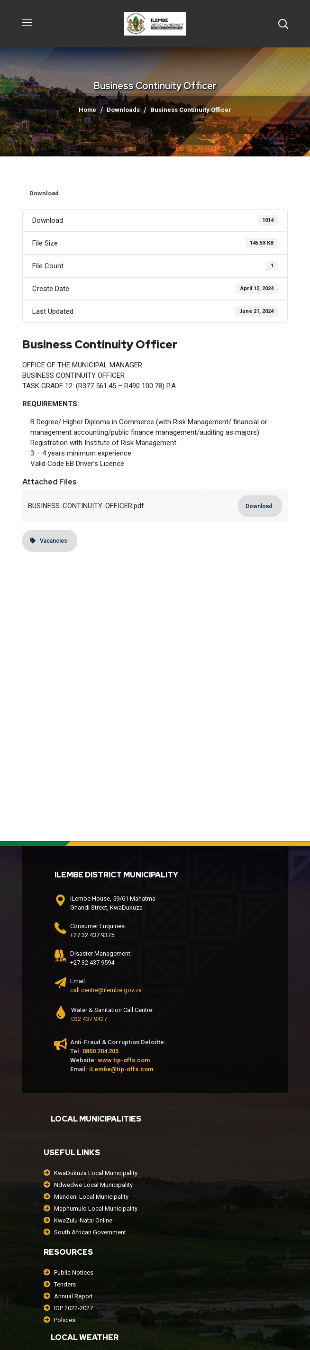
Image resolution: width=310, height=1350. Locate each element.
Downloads (123, 109)
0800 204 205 (100, 1051)
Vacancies (48, 541)
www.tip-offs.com (124, 1060)
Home (87, 109)
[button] (283, 23)
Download (44, 193)
